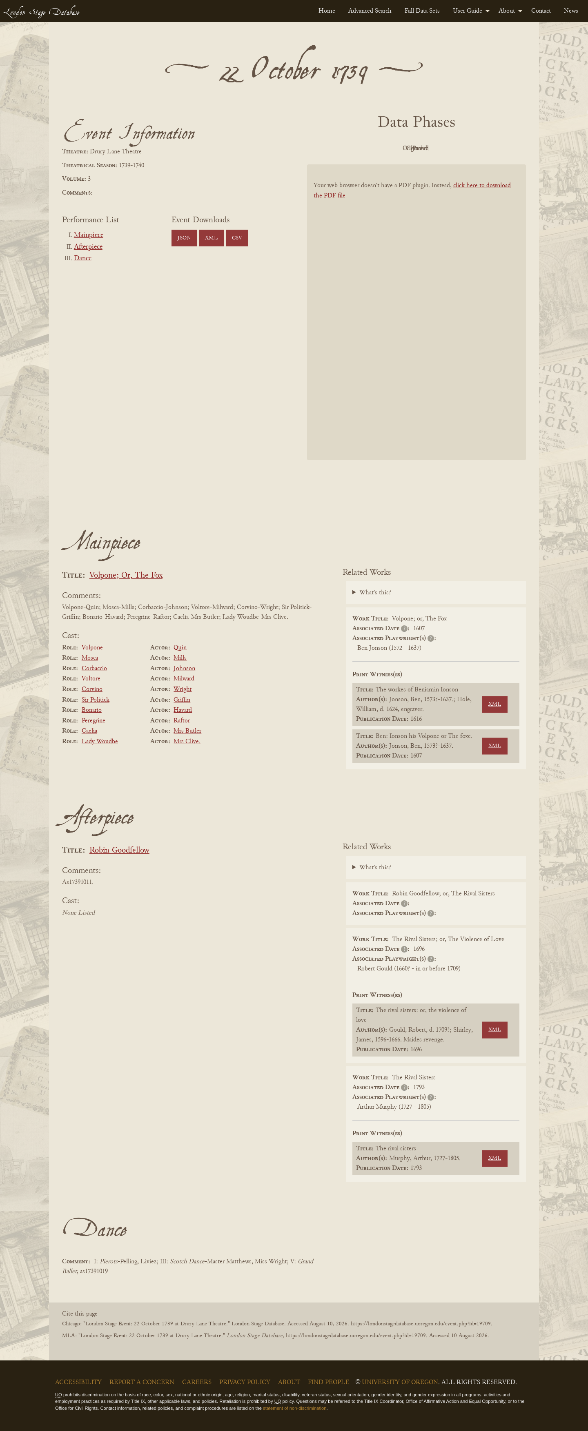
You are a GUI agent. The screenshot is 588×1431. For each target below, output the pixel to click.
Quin (180, 648)
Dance (82, 258)
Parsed (482, 148)
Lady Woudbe (100, 741)
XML (211, 238)
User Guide (467, 11)
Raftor (182, 721)
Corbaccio (94, 668)
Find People (329, 1382)
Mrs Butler (187, 731)
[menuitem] (327, 11)
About (507, 11)
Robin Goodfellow (119, 850)
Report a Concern (141, 1382)
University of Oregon (400, 1382)
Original (392, 148)
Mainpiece (88, 235)
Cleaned (437, 148)
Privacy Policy (244, 1382)
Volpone (92, 648)
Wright (183, 689)
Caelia (89, 731)
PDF (347, 148)
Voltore (91, 679)
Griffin (182, 700)
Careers (197, 1382)
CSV (237, 238)
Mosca (90, 658)
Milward (184, 679)
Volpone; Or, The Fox (126, 576)
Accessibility (78, 1382)
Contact (541, 11)
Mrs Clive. (187, 741)
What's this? (375, 592)
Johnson (184, 668)
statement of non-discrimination (294, 1408)
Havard (183, 710)
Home (326, 11)
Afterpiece (88, 247)
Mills (180, 658)
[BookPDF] (416, 323)
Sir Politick (95, 700)
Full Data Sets (422, 11)
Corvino (92, 689)
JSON (184, 238)
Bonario (92, 710)
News (571, 11)
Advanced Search (370, 11)
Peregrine (93, 721)
